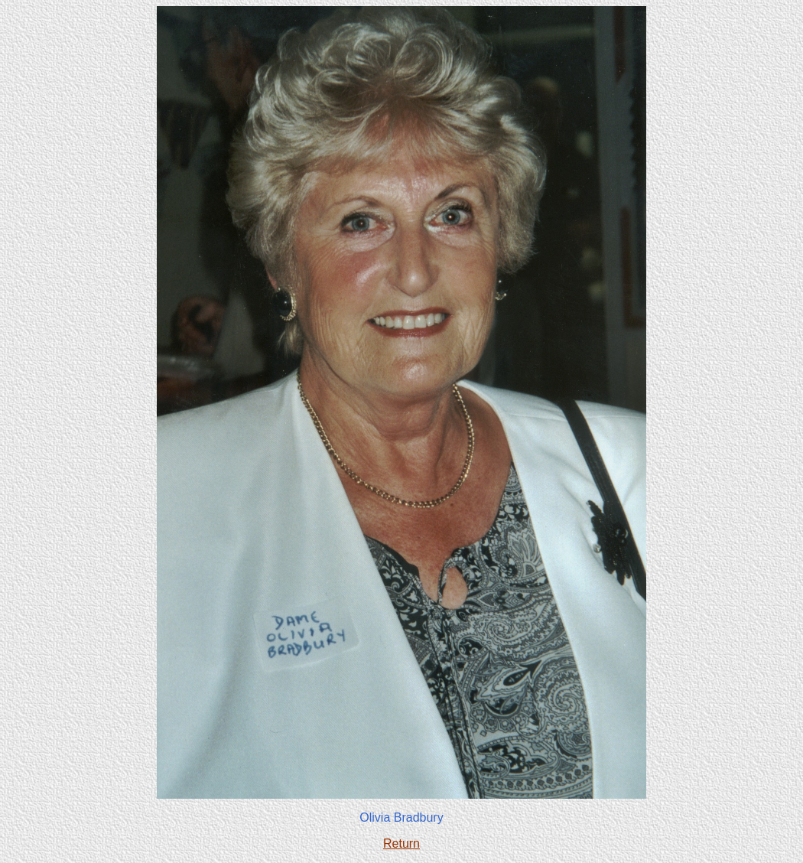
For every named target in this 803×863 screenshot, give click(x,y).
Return (401, 843)
